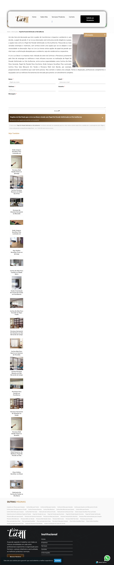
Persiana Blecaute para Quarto (15, 516)
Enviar (57, 111)
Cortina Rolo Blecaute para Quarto (65, 509)
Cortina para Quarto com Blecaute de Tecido (85, 507)
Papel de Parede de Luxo (39, 514)
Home (34, 17)
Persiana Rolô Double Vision (43, 519)
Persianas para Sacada (86, 519)
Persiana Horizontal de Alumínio (69, 516)
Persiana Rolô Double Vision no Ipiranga (16, 171)
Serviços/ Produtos (58, 17)
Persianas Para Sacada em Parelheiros (16, 393)
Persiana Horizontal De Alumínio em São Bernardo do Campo (16, 333)
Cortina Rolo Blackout (49, 509)
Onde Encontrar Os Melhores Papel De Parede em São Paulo (16, 454)
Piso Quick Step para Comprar (60, 521)
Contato (71, 17)
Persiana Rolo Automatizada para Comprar (90, 516)
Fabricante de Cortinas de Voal (65, 512)
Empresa (44, 542)
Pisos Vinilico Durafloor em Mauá (17, 473)
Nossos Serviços (15, 557)
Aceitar (57, 561)
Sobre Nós (44, 17)
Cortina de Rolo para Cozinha (48, 507)
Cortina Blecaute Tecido (32, 507)
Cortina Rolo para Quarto (82, 509)
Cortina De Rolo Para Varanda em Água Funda (16, 312)
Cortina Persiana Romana (35, 509)
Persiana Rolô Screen (58, 519)
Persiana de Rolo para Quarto (51, 516)
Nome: (11, 79)
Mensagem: (13, 94)
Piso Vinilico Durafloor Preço (77, 521)
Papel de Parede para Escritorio (56, 514)
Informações (45, 553)
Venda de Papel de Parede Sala (15, 523)
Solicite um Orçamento (90, 19)
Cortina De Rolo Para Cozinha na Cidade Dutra (16, 272)
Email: (60, 79)
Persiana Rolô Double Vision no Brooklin (16, 433)
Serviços (44, 546)
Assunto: (61, 86)
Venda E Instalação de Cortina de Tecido (54, 523)
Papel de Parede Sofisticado (92, 514)
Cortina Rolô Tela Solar (31, 512)
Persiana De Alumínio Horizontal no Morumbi (16, 212)
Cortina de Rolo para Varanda (65, 507)
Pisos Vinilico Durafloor (92, 521)
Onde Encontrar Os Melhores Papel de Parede (19, 514)
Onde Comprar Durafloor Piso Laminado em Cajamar (16, 152)
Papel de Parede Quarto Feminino (75, 514)
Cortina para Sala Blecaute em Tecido (16, 509)
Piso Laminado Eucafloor (28, 521)
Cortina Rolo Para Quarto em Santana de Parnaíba (16, 353)
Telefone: (12, 86)
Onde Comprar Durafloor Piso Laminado (85, 512)
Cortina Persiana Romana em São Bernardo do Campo (16, 373)
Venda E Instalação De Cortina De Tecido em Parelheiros (16, 292)
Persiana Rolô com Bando (27, 519)
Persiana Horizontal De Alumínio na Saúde (16, 413)
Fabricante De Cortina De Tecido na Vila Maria (16, 494)
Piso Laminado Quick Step (44, 521)
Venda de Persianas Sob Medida (33, 523)
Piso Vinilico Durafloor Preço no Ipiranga (16, 252)
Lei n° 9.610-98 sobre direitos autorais (44, 128)
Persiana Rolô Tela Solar (72, 519)
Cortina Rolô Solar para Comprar (15, 512)
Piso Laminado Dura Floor (13, 521)
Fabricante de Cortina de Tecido (47, 512)
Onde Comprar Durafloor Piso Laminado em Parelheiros (16, 233)
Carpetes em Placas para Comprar (16, 507)
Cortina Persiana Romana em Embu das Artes (16, 192)
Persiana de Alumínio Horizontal (33, 516)
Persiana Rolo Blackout (13, 519)
